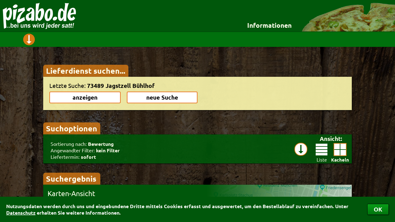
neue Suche (162, 97)
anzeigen (85, 97)
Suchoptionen (71, 128)
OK (378, 209)
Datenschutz (20, 212)
